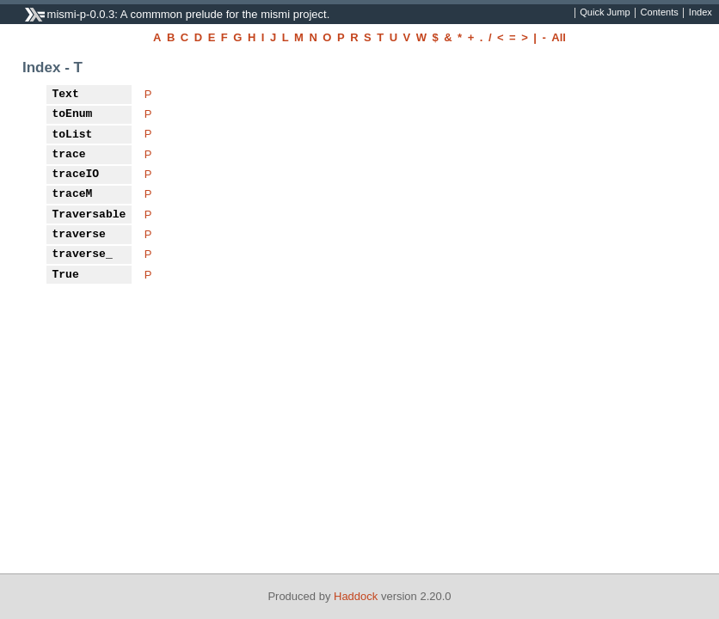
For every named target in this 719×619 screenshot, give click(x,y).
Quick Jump (605, 13)
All (558, 37)
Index (700, 13)
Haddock (356, 596)
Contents (660, 13)
